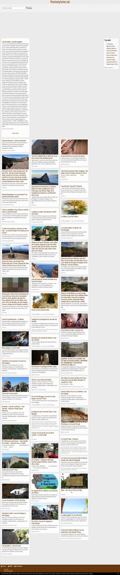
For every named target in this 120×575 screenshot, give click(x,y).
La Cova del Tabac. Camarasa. (69, 439)
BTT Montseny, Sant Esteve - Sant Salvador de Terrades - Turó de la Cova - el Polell (15, 442)
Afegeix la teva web (108, 67)
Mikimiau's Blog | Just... (112, 48)
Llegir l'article (15, 133)
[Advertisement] (60, 25)
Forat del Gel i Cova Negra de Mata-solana (44, 367)
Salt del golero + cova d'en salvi (11, 546)
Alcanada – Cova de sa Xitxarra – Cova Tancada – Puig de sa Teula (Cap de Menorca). (13, 408)
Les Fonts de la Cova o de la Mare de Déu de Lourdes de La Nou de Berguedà (74, 459)
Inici (4, 566)
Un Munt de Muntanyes (112, 50)
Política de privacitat (8, 571)
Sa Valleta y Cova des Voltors (69, 216)
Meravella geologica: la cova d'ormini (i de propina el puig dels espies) (14, 195)
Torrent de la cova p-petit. (10, 393)
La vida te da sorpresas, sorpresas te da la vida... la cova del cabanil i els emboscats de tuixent (15, 230)
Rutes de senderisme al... (112, 55)
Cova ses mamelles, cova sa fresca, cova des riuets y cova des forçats (15, 211)
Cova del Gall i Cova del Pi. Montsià (71, 186)
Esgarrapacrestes (110, 57)
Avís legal (6, 569)
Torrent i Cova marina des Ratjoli (41, 380)
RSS (10, 566)
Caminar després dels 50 (112, 62)
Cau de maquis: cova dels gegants (12, 42)
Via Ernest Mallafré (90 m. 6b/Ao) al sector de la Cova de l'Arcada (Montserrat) (45, 157)
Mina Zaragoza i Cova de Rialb (11, 348)
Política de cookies (8, 570)
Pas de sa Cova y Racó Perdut (40, 310)
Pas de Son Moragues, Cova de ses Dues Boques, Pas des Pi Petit (43, 397)
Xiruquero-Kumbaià (111, 59)
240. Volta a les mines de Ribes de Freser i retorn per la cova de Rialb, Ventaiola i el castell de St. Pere (74, 380)
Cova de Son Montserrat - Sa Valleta (13, 319)
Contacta (18, 566)
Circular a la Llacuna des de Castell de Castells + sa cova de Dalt (43, 434)
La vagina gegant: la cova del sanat (71, 515)
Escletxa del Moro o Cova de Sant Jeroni (73, 156)
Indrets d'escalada (111, 53)
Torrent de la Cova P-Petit (10, 470)
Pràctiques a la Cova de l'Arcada (70, 424)
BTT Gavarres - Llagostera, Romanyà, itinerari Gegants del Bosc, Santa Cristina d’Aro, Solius (44, 462)
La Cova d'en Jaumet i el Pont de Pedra (13, 500)
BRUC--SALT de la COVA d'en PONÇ (71, 490)
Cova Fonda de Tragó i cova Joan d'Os (72, 330)
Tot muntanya (110, 44)
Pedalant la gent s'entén (112, 64)
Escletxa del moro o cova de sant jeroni (14, 140)
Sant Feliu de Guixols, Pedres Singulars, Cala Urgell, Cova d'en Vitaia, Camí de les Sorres (74, 172)
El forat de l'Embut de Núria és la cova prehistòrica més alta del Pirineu (72, 531)
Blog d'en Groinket (111, 46)
